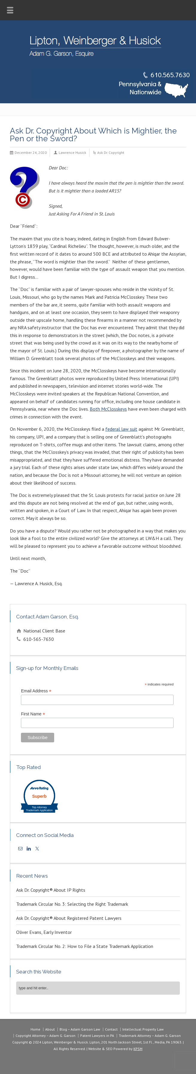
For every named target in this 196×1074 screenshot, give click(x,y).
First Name (33, 714)
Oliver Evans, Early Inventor (44, 932)
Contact (111, 1029)
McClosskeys (114, 409)
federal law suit (121, 429)
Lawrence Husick (72, 152)
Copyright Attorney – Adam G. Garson (45, 1035)
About (50, 1029)
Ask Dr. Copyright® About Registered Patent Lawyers (68, 918)
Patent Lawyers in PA (97, 1035)
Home (35, 1029)
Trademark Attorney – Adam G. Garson (150, 1035)
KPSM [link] (137, 1048)
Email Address (36, 691)
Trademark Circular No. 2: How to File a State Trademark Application (84, 946)
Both (95, 409)
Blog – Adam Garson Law (80, 1029)
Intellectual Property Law (143, 1029)
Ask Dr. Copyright (110, 152)
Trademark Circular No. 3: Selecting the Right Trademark (72, 904)
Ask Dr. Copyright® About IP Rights (50, 890)
